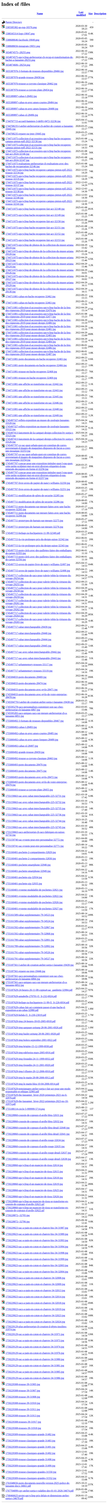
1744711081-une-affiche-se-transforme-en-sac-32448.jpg (34, 409)
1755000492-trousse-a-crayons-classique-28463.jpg (31, 758)
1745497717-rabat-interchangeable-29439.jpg (28, 627)
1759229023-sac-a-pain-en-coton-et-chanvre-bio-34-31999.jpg (36, 1259)
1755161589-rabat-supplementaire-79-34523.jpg (29, 915)
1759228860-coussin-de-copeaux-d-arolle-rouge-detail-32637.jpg (38, 1152)
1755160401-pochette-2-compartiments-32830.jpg (30, 858)
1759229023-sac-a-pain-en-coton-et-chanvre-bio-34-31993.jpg (36, 1240)
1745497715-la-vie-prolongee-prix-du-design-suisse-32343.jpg (36, 545)
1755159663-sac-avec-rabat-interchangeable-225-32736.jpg (35, 814)
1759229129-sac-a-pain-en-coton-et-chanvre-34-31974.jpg (34, 1346)
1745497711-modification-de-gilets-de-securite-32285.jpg (34, 495)
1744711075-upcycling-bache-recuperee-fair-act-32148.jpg (35, 208)
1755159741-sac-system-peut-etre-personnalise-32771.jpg (34, 846)
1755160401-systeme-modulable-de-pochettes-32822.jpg (33, 896)
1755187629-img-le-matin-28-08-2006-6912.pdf (29, 1077)
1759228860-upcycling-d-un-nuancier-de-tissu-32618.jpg (34, 1177)
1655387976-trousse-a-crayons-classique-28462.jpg (31, 83)
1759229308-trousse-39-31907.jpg (22, 1390)
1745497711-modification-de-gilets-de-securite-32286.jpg (34, 501)
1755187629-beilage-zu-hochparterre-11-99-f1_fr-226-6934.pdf (37, 1002)
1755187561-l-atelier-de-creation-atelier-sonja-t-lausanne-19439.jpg (39, 965)
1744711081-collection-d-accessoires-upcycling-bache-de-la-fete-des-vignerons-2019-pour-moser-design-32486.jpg (38, 346)
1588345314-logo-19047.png (20, 33)
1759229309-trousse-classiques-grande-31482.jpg (30, 1434)
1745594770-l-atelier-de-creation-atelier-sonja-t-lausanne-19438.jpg (39, 702)
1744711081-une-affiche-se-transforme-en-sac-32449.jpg (34, 415)
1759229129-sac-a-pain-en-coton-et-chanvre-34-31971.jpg (34, 1334)
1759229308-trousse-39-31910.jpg (22, 1403)
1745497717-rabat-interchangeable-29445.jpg (28, 645)
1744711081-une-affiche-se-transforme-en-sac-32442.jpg (34, 384)
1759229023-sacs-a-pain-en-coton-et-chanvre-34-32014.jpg (35, 1296)
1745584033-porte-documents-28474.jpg (25, 683)
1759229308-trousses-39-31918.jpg (23, 1428)
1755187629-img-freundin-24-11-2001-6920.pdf (29, 1065)
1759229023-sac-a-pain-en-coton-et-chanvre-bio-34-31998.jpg (36, 1253)
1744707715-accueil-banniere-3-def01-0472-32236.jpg (32, 121)
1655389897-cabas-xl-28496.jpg (21, 115)
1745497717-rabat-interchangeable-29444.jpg (28, 639)
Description (100, 13)
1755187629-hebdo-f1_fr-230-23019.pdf (25, 1015)
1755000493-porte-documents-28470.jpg (25, 764)
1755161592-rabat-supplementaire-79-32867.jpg (29, 927)
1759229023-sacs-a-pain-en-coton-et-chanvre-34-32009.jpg (35, 1284)
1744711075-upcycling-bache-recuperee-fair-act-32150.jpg (35, 221)
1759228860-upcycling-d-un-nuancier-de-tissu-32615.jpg (34, 1171)
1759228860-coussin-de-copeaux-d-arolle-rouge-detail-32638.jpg (38, 1159)
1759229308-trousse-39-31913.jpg (22, 1415)
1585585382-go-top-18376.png (21, 27)
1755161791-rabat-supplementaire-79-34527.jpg (29, 958)
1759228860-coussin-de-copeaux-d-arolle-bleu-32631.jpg (34, 1115)
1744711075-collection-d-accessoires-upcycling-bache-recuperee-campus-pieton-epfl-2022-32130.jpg (38, 140)
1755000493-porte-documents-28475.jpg (25, 771)
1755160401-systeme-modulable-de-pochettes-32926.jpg (33, 902)
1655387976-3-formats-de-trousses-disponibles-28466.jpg (34, 71)
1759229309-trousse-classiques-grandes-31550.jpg (30, 1472)
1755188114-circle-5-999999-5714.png (25, 1109)
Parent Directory (13, 22)
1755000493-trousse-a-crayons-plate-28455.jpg (29, 789)
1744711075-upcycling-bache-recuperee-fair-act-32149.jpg (35, 215)
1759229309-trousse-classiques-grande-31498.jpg (30, 1459)
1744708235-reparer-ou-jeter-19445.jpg (25, 133)
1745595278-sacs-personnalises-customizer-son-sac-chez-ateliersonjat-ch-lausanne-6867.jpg (34, 708)
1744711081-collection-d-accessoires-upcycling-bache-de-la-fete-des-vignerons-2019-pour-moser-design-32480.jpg (38, 321)
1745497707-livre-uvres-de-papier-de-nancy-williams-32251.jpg (37, 489)
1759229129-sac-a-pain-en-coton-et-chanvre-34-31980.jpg (34, 1359)
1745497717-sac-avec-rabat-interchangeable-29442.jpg (33, 652)
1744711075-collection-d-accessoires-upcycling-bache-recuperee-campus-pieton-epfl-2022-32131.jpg (38, 146)
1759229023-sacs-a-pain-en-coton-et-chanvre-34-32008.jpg (35, 1278)
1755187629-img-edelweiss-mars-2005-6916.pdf (29, 1052)
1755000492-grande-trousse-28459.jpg (24, 752)
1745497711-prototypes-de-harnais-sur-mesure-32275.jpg (34, 520)
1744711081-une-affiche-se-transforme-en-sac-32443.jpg (34, 390)
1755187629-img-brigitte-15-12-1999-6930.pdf (29, 1046)
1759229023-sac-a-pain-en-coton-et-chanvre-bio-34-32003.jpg (36, 1265)
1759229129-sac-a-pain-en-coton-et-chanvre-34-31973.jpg (34, 1340)
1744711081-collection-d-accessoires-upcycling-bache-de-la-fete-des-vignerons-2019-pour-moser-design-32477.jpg (38, 315)
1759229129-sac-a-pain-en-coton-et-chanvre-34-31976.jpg (34, 1353)
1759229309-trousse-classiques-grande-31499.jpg (30, 1465)
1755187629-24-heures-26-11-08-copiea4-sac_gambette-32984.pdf (38, 990)
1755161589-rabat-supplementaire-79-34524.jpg (29, 921)
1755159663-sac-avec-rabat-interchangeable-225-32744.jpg (35, 821)
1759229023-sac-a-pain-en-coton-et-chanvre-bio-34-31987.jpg (36, 1227)
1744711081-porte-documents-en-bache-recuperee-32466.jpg (36, 365)
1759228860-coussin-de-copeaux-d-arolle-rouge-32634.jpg (35, 1140)
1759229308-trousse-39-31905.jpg (22, 1384)
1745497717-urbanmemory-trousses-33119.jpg (28, 670)
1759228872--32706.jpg (17, 1221)
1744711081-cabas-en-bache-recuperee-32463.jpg (30, 302)
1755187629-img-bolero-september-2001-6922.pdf (30, 1040)
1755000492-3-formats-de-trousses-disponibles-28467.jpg (34, 720)
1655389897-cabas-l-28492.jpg (21, 96)
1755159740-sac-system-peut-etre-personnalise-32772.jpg (34, 839)
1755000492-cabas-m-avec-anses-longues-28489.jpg (31, 739)
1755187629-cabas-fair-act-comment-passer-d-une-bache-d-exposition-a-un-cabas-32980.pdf (35, 1008)
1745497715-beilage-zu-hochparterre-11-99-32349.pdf (32, 533)
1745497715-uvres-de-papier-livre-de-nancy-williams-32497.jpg (37, 564)
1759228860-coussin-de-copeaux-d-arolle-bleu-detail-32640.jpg (37, 1127)
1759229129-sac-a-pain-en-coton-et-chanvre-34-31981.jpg (34, 1365)
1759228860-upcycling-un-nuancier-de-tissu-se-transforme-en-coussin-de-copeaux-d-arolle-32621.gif (36, 1203)
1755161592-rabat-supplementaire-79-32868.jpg (29, 933)
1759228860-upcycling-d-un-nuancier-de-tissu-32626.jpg (34, 1196)
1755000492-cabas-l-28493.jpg (21, 727)
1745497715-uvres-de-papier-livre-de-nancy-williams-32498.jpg (37, 570)
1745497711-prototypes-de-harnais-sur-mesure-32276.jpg (34, 526)
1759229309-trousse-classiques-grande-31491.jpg (30, 1447)
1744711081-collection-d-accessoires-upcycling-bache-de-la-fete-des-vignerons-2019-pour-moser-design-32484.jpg (38, 340)
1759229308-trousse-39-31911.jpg (22, 1409)
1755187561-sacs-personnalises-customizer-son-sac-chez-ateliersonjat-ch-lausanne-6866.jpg (34, 977)
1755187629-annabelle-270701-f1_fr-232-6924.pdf (31, 996)
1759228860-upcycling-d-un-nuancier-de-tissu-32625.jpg (34, 1190)
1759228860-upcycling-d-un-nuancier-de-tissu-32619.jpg (34, 1184)
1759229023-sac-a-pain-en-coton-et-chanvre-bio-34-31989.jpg (36, 1234)
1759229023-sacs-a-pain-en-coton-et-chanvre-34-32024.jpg (35, 1321)
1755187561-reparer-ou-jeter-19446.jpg (25, 971)
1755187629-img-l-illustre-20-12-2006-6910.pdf (29, 1071)
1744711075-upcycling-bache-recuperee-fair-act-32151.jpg (35, 227)
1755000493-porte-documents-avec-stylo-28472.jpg (31, 777)
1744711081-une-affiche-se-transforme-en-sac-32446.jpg (34, 403)
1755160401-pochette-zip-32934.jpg (23, 877)
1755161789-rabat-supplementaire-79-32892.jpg (29, 946)
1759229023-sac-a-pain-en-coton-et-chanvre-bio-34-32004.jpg (36, 1271)
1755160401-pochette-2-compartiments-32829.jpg (30, 852)
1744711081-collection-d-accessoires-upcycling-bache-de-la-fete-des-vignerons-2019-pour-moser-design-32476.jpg (38, 309)
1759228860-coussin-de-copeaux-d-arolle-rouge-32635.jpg (35, 1146)
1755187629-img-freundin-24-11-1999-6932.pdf (29, 1058)
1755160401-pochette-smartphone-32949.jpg (27, 871)
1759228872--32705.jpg (17, 1215)
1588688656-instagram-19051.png (22, 46)
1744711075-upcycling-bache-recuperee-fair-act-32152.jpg (35, 234)
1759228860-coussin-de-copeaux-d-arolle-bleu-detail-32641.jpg (37, 1134)
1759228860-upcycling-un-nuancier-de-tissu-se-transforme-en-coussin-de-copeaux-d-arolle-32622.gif (36, 1209)
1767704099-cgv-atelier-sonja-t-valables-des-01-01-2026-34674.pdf (39, 1490)
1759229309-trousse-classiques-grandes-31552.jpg (30, 1478)
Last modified (81, 13)
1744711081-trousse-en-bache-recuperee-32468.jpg (31, 371)
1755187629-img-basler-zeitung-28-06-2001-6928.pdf (32, 1033)
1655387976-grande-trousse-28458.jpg (24, 77)
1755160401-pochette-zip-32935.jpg (23, 883)
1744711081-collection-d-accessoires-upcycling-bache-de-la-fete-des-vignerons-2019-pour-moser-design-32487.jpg (38, 353)
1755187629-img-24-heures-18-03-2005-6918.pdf (30, 1021)
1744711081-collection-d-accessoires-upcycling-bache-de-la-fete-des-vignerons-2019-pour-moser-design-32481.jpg (38, 327)
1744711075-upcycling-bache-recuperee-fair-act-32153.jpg (35, 240)
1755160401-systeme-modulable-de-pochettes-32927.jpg (33, 908)
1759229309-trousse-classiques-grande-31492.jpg (30, 1453)
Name (40, 13)
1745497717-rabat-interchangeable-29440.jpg (28, 633)
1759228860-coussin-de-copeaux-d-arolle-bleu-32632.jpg (34, 1121)
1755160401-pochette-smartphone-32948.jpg (27, 864)
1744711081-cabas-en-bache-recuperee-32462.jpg (30, 296)
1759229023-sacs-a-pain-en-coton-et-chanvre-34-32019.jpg (35, 1309)
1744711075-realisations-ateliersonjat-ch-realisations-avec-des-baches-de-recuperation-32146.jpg (37, 165)
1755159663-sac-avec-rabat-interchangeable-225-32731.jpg (35, 796)
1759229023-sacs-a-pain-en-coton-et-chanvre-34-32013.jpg (35, 1290)
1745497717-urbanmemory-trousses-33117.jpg (28, 664)
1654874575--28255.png (17, 52)
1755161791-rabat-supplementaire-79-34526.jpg (29, 952)
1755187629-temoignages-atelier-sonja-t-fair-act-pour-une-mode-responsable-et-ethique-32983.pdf (38, 1090)
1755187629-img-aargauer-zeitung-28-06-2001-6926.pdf (33, 1027)
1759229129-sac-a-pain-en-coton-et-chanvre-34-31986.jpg (34, 1378)
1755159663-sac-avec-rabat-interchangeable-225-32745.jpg (35, 827)
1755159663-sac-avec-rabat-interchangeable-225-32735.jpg (35, 808)
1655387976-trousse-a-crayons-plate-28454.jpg (29, 90)
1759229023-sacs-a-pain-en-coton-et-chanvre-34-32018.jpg (35, 1303)
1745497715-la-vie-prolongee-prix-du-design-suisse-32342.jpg (36, 539)
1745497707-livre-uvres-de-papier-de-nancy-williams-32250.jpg (37, 483)
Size (90, 13)
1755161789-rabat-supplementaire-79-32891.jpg (29, 940)
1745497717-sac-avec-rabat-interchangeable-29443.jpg (33, 658)
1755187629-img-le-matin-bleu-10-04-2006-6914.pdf (32, 1084)
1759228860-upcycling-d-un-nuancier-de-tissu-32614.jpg (34, 1165)
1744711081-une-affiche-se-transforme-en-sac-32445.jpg (34, 396)
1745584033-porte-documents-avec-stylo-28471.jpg (31, 689)
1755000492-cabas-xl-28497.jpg (21, 746)
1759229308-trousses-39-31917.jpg (23, 1422)
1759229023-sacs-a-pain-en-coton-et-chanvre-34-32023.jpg (35, 1315)
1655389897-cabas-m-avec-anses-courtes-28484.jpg (31, 102)
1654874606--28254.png (17, 65)
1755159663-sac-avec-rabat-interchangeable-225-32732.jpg (35, 802)
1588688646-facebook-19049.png (22, 39)
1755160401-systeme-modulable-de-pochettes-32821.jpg (33, 889)
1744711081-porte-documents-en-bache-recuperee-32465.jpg (36, 359)
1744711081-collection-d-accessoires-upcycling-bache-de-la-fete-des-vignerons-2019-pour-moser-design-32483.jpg (38, 334)
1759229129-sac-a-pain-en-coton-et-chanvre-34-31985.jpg (34, 1371)
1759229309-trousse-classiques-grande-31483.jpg (30, 1440)
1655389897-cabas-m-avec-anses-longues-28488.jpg (31, 108)
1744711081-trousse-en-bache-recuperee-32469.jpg (31, 377)
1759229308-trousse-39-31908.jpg (22, 1396)
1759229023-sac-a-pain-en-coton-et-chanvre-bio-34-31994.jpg (36, 1246)
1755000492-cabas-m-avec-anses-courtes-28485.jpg (31, 733)
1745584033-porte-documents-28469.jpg (25, 677)
